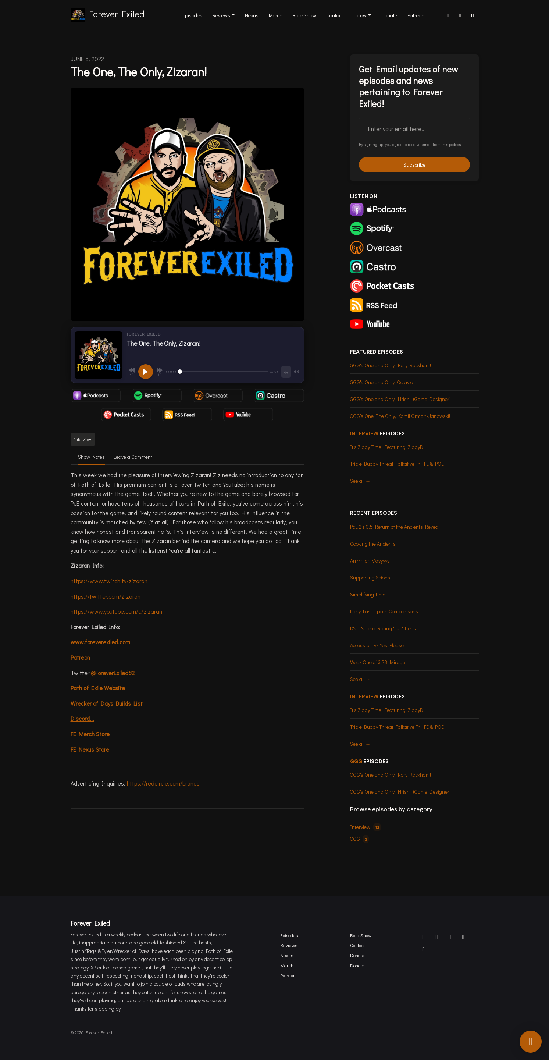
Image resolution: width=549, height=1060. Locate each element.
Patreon (415, 15)
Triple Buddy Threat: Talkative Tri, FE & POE (397, 463)
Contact (334, 15)
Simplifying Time (367, 594)
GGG (356, 761)
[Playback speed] (285, 372)
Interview (364, 433)
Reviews (221, 15)
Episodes (192, 15)
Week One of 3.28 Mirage (377, 662)
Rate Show (304, 15)
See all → (360, 480)
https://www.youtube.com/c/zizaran (116, 611)
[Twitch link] (448, 15)
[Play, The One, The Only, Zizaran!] (145, 371)
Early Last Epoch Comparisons (384, 611)
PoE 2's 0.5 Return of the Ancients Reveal (394, 526)
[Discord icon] (423, 936)
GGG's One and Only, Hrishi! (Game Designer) (400, 399)
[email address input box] (414, 128)
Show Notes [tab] (91, 456)
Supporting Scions (370, 577)
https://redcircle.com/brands (163, 783)
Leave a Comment (133, 456)
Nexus (252, 15)
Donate (389, 15)
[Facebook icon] (450, 936)
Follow (360, 15)
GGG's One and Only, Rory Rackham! (390, 365)
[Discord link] (435, 15)
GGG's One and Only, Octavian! (383, 382)
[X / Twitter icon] (437, 936)
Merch (275, 15)
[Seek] (223, 371)
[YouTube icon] (423, 949)
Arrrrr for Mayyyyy (369, 560)
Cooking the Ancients (373, 543)
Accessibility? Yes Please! (377, 645)
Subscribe (414, 164)
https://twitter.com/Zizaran (105, 596)
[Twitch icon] (463, 936)
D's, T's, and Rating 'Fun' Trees (383, 628)
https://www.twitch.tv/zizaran (109, 581)
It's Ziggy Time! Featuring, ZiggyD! (387, 446)
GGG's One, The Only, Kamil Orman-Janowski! (400, 415)
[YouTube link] (460, 15)
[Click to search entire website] (472, 15)
